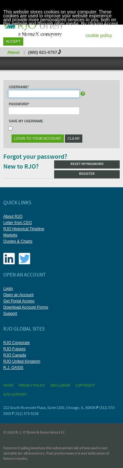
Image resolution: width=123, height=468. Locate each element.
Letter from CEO (17, 222)
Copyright (85, 386)
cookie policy (99, 35)
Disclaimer (60, 386)
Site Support (15, 395)
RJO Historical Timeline (23, 229)
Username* (19, 87)
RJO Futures (14, 349)
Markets (10, 235)
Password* (19, 104)
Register (87, 174)
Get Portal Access (18, 301)
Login (8, 288)
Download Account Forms (25, 307)
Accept (13, 41)
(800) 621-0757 (42, 52)
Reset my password (87, 164)
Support (10, 313)
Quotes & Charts (17, 241)
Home (8, 386)
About (13, 52)
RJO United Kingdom (21, 361)
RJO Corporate (16, 342)
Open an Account (18, 295)
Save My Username (26, 121)
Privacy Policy (32, 386)
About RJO (13, 216)
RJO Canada (14, 355)
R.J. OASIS (13, 367)
